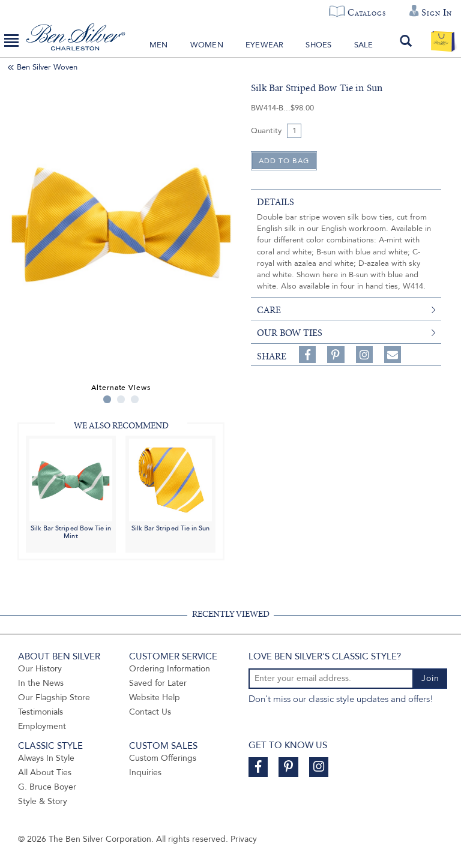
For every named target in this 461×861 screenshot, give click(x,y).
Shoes (318, 45)
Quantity (266, 130)
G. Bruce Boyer (47, 787)
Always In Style (46, 758)
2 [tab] (121, 399)
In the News (41, 683)
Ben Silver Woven (47, 67)
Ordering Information (169, 668)
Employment (42, 726)
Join (430, 678)
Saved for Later (158, 683)
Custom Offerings (162, 758)
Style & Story (42, 801)
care (269, 310)
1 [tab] (107, 399)
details (275, 202)
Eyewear (264, 45)
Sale (363, 45)
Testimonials (40, 712)
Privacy (243, 839)
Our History (40, 668)
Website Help (154, 697)
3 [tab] (135, 399)
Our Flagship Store (54, 697)
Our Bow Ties (289, 333)
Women (206, 45)
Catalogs (366, 12)
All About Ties (44, 772)
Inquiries (145, 772)
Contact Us (150, 712)
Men (158, 45)
